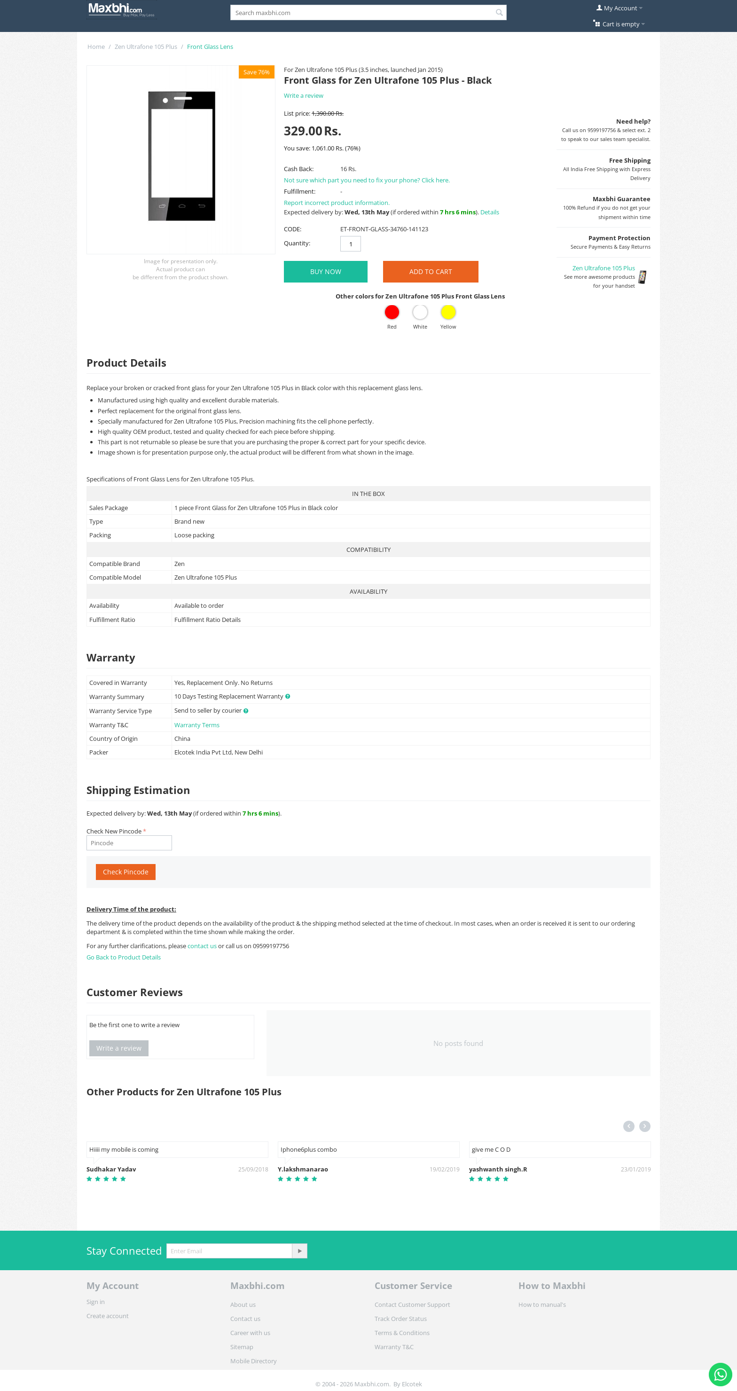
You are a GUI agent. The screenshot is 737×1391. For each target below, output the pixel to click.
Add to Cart (430, 271)
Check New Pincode (113, 831)
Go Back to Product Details (123, 957)
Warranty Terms (197, 725)
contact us (203, 946)
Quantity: (297, 243)
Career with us (250, 1332)
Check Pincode (126, 871)
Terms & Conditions (402, 1332)
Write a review (303, 95)
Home (96, 46)
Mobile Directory (253, 1361)
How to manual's (542, 1304)
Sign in (95, 1301)
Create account (107, 1316)
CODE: (292, 229)
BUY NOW (325, 271)
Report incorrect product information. (337, 202)
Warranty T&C (394, 1347)
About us (243, 1304)
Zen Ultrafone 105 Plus (146, 46)
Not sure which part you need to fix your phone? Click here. (367, 180)
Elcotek (412, 1384)
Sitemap (241, 1347)
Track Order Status (401, 1318)
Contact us (245, 1318)
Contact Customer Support (412, 1304)
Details (489, 212)
